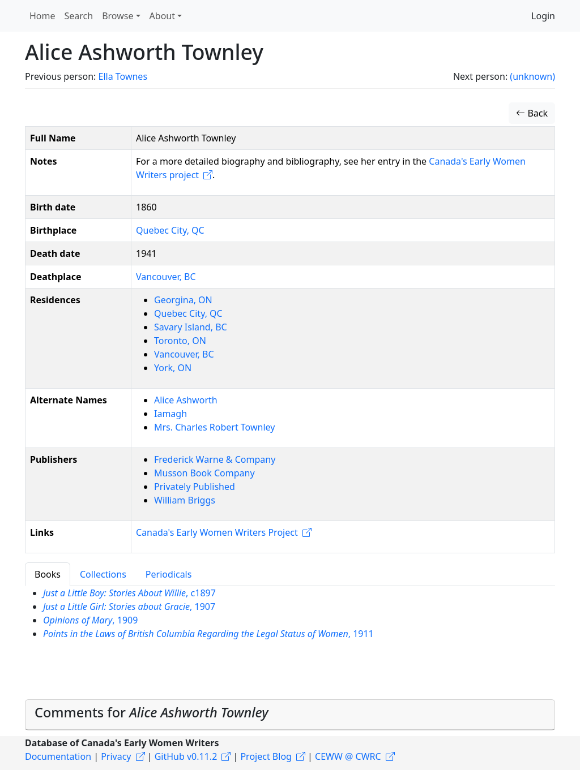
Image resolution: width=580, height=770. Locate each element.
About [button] (162, 16)
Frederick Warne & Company (214, 459)
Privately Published (194, 486)
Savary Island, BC (190, 327)
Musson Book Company (204, 473)
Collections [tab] (103, 574)
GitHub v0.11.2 (186, 756)
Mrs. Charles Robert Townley (214, 427)
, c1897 (129, 593)
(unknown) (532, 76)
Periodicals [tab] (169, 574)
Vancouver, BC (166, 276)
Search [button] (79, 16)
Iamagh (170, 413)
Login (543, 16)
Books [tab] (48, 574)
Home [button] (42, 16)
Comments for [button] (151, 712)
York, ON (172, 368)
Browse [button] (117, 16)
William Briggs (184, 500)
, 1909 (90, 620)
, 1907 (129, 606)
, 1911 (208, 633)
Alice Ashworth (186, 400)
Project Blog (265, 756)
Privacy (116, 756)
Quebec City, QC (170, 230)
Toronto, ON (180, 340)
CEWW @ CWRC (348, 756)
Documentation (58, 756)
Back (532, 113)
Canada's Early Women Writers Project (217, 532)
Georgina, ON (183, 300)
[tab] (290, 715)
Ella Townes (122, 76)
